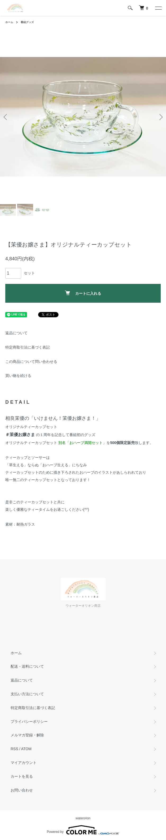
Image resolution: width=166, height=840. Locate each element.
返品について (16, 333)
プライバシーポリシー (29, 721)
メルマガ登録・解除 (27, 735)
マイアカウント (24, 762)
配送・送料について (27, 666)
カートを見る (22, 776)
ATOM (26, 749)
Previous (6, 117)
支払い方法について (27, 694)
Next (160, 117)
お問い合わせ (22, 790)
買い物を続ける (18, 375)
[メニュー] (158, 8)
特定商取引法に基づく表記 (27, 347)
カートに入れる (83, 293)
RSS (14, 749)
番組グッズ (27, 22)
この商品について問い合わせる (31, 361)
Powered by (83, 830)
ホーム (9, 22)
